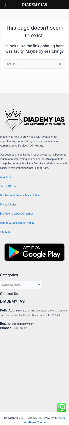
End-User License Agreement (17, 213)
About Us (5, 177)
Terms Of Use (8, 186)
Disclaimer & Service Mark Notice (20, 195)
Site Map (5, 232)
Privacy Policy (8, 204)
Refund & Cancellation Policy (17, 222)
